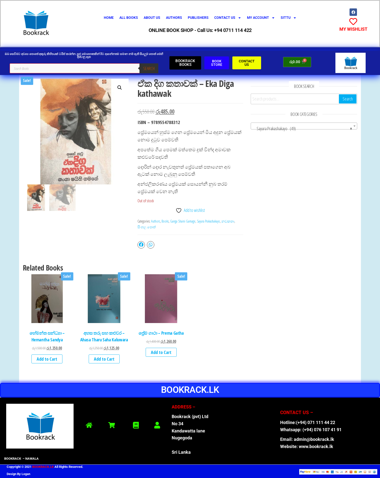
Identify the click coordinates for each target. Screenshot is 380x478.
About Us (152, 18)
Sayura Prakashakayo (208, 221)
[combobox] (304, 126)
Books (165, 221)
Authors (174, 18)
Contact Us (227, 18)
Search (149, 68)
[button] (119, 87)
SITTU (289, 18)
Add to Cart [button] (47, 359)
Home (109, 18)
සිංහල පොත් (146, 227)
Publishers (198, 18)
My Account (261, 18)
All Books (128, 18)
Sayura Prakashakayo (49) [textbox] (302, 128)
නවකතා (227, 221)
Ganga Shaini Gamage (182, 221)
